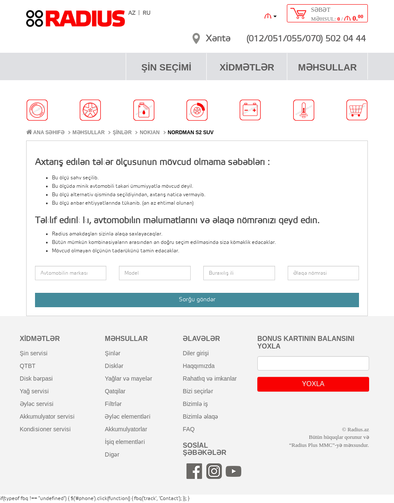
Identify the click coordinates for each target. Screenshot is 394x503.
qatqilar (115, 391)
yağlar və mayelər (128, 378)
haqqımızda (199, 365)
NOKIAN (149, 132)
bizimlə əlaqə (200, 416)
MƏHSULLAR (327, 67)
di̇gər (112, 454)
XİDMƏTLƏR (246, 67)
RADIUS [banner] (75, 22)
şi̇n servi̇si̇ (34, 353)
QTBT (27, 365)
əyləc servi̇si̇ (37, 403)
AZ (131, 13)
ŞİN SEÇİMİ (166, 67)
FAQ (188, 429)
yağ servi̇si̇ (34, 391)
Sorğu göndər (197, 299)
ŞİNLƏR (122, 132)
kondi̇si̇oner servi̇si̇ (45, 429)
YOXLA (313, 383)
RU (147, 13)
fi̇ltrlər (113, 403)
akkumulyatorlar (126, 429)
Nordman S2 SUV (191, 132)
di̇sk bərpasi (36, 378)
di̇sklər (114, 365)
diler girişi (195, 353)
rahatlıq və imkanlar (210, 378)
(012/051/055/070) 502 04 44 (306, 39)
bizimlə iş (195, 403)
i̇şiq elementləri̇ (125, 441)
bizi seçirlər (198, 391)
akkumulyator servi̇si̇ (47, 416)
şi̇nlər (112, 353)
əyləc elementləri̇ (128, 416)
